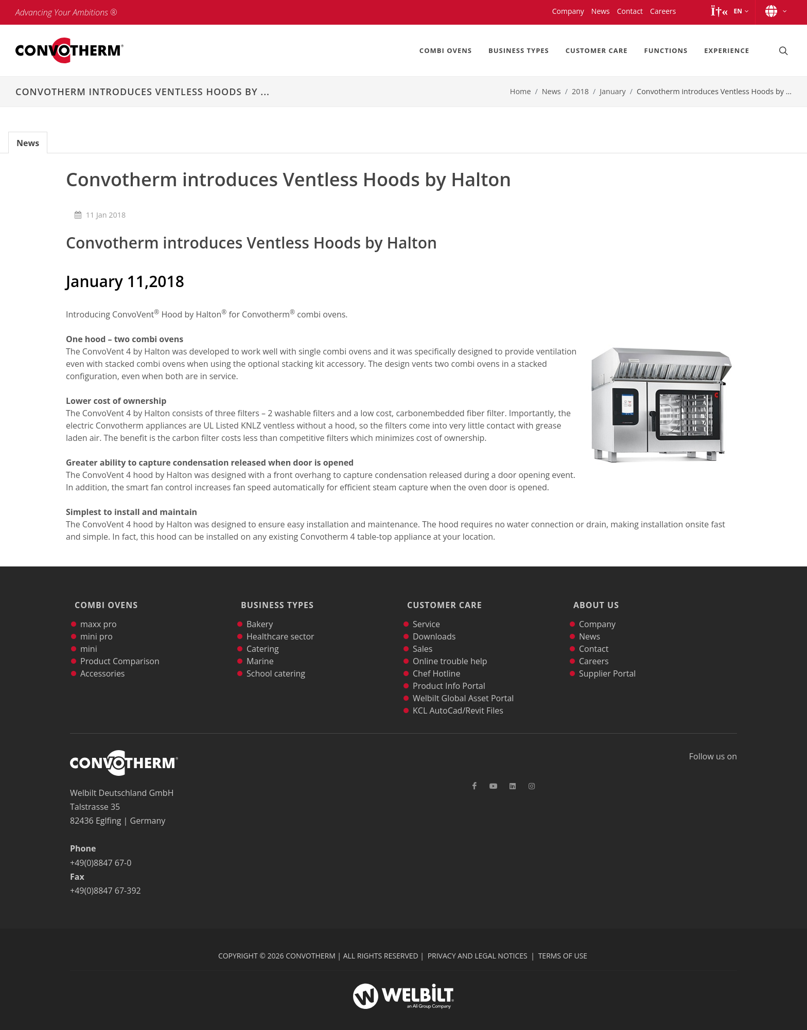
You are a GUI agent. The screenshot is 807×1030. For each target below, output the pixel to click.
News (551, 91)
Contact (593, 634)
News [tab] (27, 143)
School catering (276, 659)
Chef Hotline (436, 659)
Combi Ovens (103, 597)
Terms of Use (562, 941)
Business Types (274, 597)
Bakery (260, 610)
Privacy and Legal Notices (478, 941)
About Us (594, 597)
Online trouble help (450, 647)
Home (520, 91)
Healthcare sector (280, 622)
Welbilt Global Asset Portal (463, 684)
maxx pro (98, 610)
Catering (263, 634)
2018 (580, 91)
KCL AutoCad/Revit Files (458, 696)
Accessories (102, 659)
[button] (729, 11)
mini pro (96, 622)
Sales (422, 634)
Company (597, 610)
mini (88, 634)
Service (426, 610)
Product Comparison (120, 647)
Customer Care (442, 597)
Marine (260, 647)
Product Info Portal (449, 671)
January (613, 91)
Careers (594, 647)
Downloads (434, 622)
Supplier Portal (607, 659)
